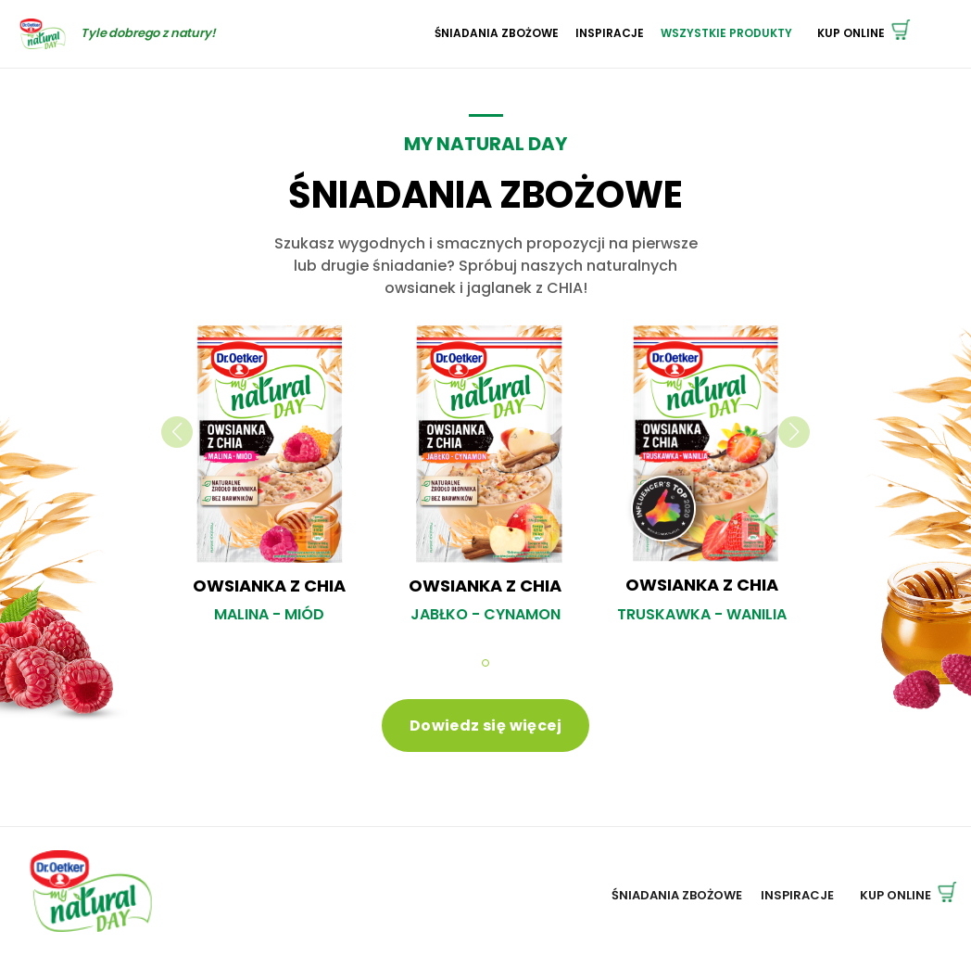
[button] (485, 663)
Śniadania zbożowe (497, 33)
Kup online (864, 33)
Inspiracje (609, 33)
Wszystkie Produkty (726, 33)
